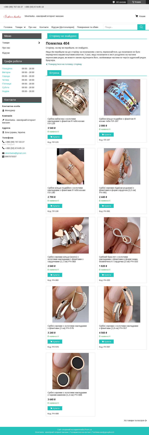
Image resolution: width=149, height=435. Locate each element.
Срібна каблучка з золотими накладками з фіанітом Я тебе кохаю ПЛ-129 (66, 121)
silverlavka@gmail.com (15, 153)
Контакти (43, 27)
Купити (56, 137)
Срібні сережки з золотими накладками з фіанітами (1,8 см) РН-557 (118, 327)
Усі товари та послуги (134, 420)
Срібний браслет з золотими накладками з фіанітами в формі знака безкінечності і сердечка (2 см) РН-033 (118, 259)
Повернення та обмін (87, 27)
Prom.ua (88, 430)
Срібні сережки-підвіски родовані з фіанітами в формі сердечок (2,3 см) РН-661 (117, 190)
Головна (8, 27)
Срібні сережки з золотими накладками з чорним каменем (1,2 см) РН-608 (67, 393)
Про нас (33, 27)
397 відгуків (121, 2)
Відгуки (6, 53)
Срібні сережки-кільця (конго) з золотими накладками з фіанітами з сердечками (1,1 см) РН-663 (65, 259)
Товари (18, 27)
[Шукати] (141, 27)
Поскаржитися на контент (80, 432)
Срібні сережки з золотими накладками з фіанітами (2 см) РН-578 (67, 327)
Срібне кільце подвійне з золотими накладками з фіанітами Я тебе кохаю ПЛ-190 (66, 190)
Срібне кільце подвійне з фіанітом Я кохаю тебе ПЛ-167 (117, 120)
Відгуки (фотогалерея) (62, 27)
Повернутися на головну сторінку (65, 64)
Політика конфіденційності (103, 432)
